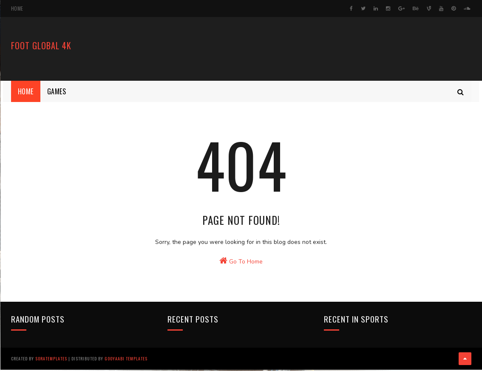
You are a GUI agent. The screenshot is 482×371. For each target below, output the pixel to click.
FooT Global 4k (41, 46)
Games (56, 91)
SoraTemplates (51, 360)
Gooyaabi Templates (126, 360)
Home (17, 8)
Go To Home (241, 268)
